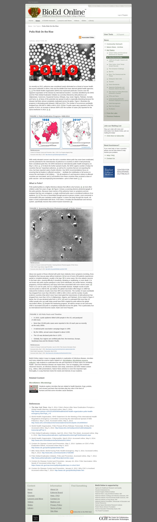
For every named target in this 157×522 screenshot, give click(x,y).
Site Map (54, 511)
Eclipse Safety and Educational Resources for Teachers (118, 53)
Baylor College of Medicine (109, 172)
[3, (37, 99)
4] (39, 99)
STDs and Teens (114, 96)
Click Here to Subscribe (115, 136)
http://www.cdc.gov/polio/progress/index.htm (56, 154)
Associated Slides (88, 37)
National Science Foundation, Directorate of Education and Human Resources (112, 502)
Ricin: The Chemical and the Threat (117, 75)
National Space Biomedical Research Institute (108, 505)
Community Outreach (114, 44)
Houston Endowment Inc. (102, 490)
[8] (71, 202)
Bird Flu (111, 71)
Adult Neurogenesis (114, 103)
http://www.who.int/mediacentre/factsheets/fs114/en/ (58, 353)
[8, (81, 187)
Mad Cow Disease (114, 106)
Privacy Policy (56, 505)
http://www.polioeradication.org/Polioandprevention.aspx (52, 458)
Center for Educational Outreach (123, 172)
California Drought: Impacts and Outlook (118, 60)
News (38, 20)
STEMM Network (48, 20)
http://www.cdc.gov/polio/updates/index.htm (47, 448)
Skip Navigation (33, 2)
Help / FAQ (117, 6)
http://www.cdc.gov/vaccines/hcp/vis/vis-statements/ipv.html (60, 349)
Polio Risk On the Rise (50, 26)
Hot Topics (37, 26)
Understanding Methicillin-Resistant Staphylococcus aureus (118, 99)
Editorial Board (105, 6)
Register (125, 15)
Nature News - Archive (115, 47)
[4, (47, 109)
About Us (94, 6)
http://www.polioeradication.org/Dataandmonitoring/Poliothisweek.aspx (64, 435)
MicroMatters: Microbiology (40, 383)
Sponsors (126, 6)
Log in (120, 15)
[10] (63, 299)
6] (49, 109)
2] (32, 91)
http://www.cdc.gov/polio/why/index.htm (69, 470)
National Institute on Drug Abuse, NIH (106, 499)
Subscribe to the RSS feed (83, 512)
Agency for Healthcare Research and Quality (108, 488)
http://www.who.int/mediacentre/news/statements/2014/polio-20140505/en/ (59, 423)
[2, (39, 166)
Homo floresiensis (114, 84)
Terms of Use (55, 508)
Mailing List (55, 502)
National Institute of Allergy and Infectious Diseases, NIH (111, 496)
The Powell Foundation (102, 511)
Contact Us (111, 158)
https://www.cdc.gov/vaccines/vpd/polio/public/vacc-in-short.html (55, 465)
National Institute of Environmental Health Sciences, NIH (111, 497)
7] (41, 166)
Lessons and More (64, 20)
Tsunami (111, 81)
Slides (83, 20)
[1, (30, 91)
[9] (63, 276)
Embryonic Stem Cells (115, 79)
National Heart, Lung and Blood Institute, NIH (108, 494)
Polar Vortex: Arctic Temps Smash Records (116, 65)
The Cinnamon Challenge (116, 69)
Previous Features (113, 116)
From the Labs (112, 113)
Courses (31, 496)
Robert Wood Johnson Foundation (105, 507)
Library (91, 20)
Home (31, 20)
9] (83, 187)
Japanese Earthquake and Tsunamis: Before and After (117, 88)
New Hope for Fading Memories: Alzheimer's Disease (118, 92)
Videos (76, 20)
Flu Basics (112, 109)
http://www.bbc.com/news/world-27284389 (58, 453)
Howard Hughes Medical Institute (105, 492)
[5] (62, 105)
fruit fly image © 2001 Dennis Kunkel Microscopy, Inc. (71, 516)
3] (81, 178)
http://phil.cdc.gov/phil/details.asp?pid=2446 (56, 269)
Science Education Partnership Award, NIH (107, 509)
